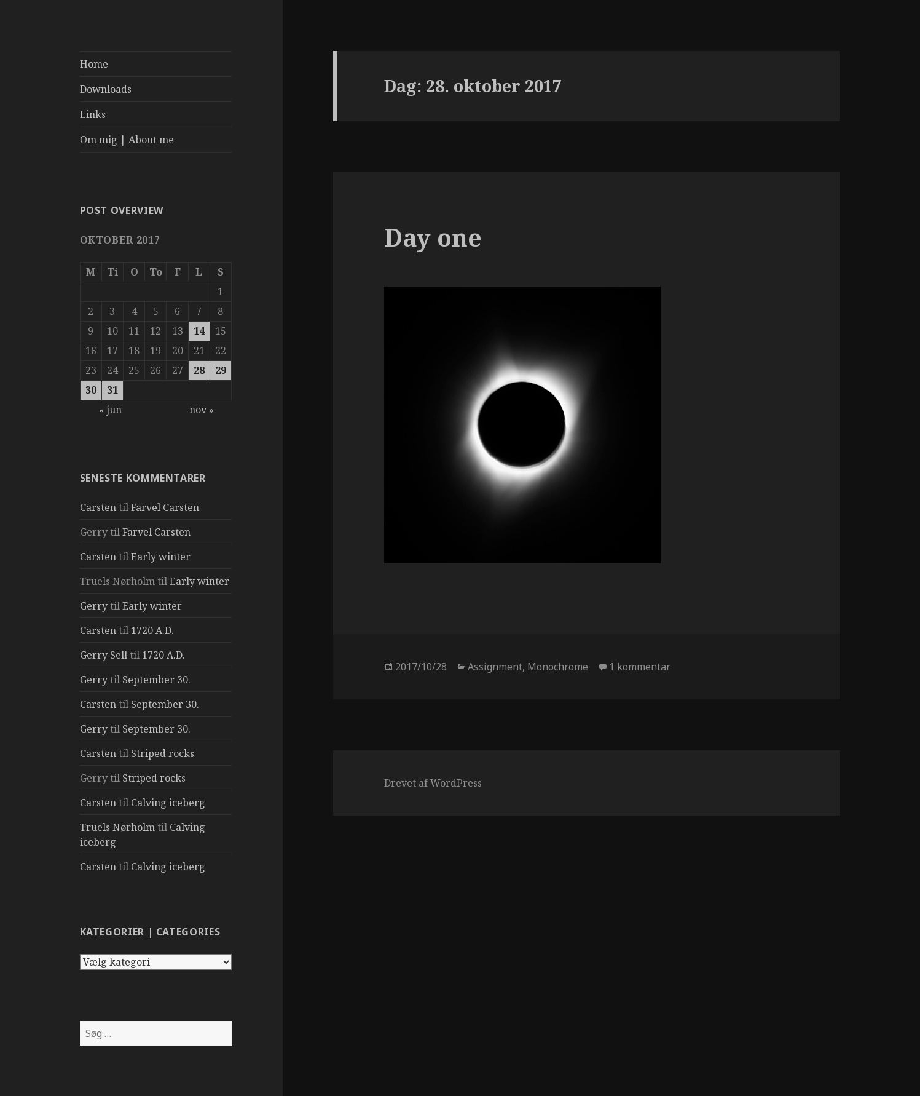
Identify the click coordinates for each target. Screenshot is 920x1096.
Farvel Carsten (165, 507)
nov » (201, 409)
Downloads (106, 89)
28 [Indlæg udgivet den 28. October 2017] (199, 370)
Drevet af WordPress (433, 783)
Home (94, 64)
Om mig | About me (127, 139)
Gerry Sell (103, 655)
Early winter (161, 556)
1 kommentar (639, 666)
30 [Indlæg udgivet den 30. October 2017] (90, 390)
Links (93, 114)
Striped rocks (162, 753)
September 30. (156, 679)
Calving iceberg (168, 802)
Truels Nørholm (117, 827)
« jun (110, 409)
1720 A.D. (152, 630)
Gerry (94, 606)
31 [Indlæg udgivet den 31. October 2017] (112, 390)
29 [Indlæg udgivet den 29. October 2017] (220, 370)
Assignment (495, 666)
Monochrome (557, 666)
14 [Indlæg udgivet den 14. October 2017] (199, 331)
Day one (433, 237)
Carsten (98, 507)
